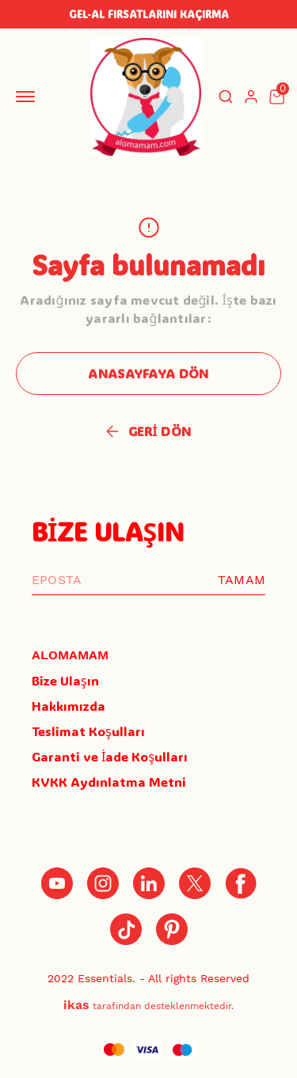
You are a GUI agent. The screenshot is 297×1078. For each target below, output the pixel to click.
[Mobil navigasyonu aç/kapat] (28, 96)
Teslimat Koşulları (88, 731)
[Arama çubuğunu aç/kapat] (225, 96)
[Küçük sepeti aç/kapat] (276, 96)
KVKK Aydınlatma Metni (109, 781)
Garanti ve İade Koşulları (110, 756)
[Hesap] (251, 96)
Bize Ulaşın (65, 680)
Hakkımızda (68, 705)
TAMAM (241, 579)
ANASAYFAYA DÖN (148, 373)
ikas (76, 1004)
